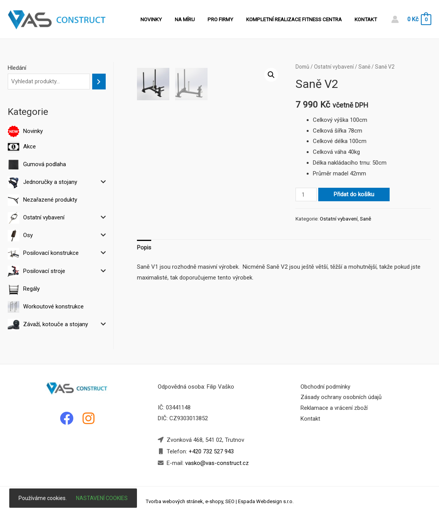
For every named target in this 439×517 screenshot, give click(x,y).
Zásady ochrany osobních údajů (341, 397)
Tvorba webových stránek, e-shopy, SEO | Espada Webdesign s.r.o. (220, 501)
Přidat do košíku (354, 194)
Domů (302, 67)
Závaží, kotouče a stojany (55, 324)
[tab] (144, 248)
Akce (29, 146)
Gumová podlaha (44, 164)
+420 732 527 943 (211, 451)
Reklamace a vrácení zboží (334, 407)
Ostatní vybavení (43, 217)
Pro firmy (226, 19)
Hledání (17, 67)
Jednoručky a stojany (50, 182)
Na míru (193, 19)
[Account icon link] (395, 19)
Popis (144, 247)
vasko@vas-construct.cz (216, 463)
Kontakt (367, 19)
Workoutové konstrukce (53, 306)
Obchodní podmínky (325, 386)
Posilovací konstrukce (51, 252)
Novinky (162, 19)
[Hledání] (99, 81)
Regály (31, 288)
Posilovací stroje (44, 271)
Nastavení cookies (102, 498)
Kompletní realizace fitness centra (297, 19)
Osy (28, 235)
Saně (364, 67)
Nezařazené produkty (50, 199)
